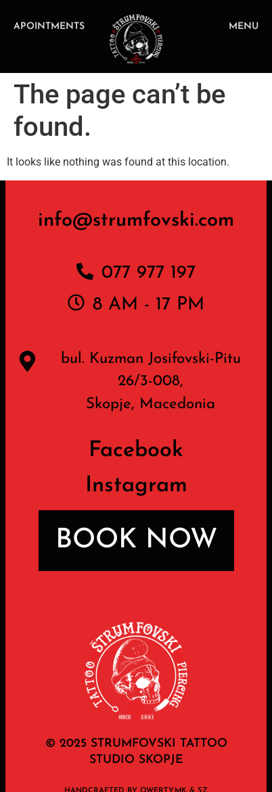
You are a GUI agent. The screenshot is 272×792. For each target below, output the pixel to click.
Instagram (136, 486)
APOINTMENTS (49, 27)
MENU (243, 27)
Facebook (136, 451)
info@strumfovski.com (136, 220)
